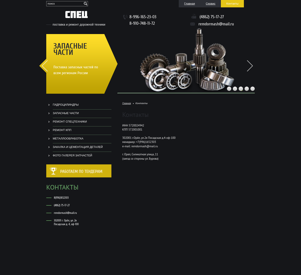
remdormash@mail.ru (216, 24)
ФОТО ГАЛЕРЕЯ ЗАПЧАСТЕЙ (72, 155)
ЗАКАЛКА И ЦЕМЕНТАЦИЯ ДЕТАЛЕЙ (78, 147)
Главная (126, 103)
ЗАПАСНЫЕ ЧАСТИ (66, 113)
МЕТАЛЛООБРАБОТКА (68, 138)
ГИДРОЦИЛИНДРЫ (66, 104)
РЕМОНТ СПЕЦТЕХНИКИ (70, 121)
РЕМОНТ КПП (62, 130)
